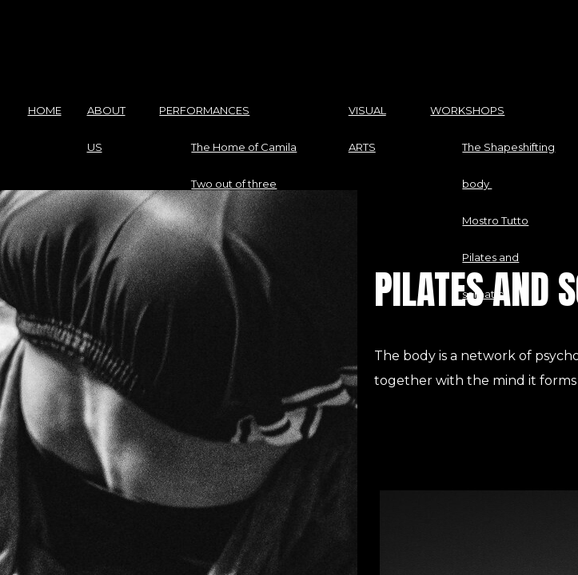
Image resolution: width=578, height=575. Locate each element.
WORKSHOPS (467, 110)
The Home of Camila (244, 147)
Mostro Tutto (495, 220)
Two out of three (234, 183)
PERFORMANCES (204, 110)
